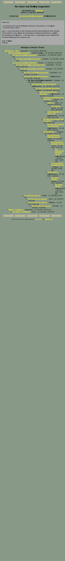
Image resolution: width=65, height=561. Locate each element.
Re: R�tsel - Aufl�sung (21, 212)
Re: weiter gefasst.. (55, 178)
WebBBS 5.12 (49, 219)
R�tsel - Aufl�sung (16, 210)
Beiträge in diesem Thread (32, 47)
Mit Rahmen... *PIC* (12, 51)
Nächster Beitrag (56, 2)
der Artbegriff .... (49, 132)
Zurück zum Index (32, 2)
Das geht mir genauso (32, 195)
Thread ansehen (8, 2)
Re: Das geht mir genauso (37, 199)
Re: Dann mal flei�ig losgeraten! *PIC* (30, 65)
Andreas (39, 11)
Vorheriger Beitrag (44, 2)
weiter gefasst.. (53, 172)
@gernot (50, 103)
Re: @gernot (56, 106)
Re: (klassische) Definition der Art (53, 136)
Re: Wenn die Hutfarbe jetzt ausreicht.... (55, 125)
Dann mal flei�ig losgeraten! (19, 53)
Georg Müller (38, 219)
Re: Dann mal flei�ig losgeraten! (31, 16)
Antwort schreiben (20, 2)
